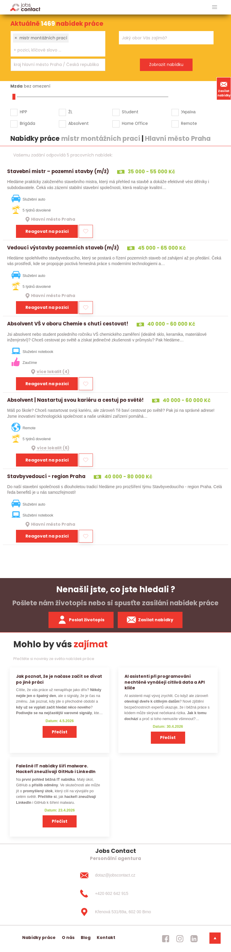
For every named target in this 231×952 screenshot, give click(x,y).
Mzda (16, 86)
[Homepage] (25, 7)
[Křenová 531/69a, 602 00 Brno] (115, 912)
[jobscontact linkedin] (194, 939)
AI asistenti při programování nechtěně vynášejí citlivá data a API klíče (165, 682)
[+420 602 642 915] (115, 894)
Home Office (135, 123)
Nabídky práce (39, 937)
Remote (189, 123)
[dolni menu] (215, 938)
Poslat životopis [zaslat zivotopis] (81, 620)
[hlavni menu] (214, 7)
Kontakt (106, 937)
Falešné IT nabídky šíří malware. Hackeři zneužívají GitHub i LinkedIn (56, 768)
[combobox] (58, 44)
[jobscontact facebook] (166, 939)
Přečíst (59, 732)
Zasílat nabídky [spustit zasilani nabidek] (150, 620)
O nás (68, 937)
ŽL (70, 112)
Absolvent (78, 123)
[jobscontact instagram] (180, 939)
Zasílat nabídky (223, 88)
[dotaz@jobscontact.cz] (115, 875)
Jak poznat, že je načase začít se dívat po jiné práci (59, 679)
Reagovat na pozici (47, 231)
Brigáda (27, 123)
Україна (188, 112)
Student (130, 112)
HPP (23, 112)
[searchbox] (54, 50)
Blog (86, 937)
